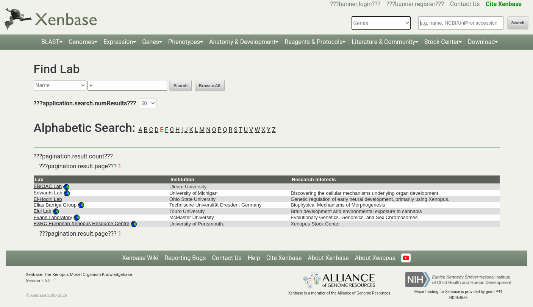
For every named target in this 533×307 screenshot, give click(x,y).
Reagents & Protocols (313, 41)
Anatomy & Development (242, 41)
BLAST (50, 41)
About (375, 258)
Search (517, 22)
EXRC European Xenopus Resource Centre (82, 223)
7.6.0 (46, 280)
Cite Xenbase (284, 258)
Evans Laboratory (53, 217)
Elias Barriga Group (55, 205)
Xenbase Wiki (140, 258)
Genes (150, 41)
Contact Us (465, 4)
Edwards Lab (48, 193)
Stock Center (441, 41)
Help (254, 258)
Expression (118, 41)
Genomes (81, 41)
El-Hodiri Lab (48, 199)
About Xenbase (328, 258)
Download (481, 41)
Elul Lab (43, 211)
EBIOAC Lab (48, 186)
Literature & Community (383, 41)
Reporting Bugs (185, 258)
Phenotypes (184, 41)
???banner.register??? (415, 4)
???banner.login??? (355, 4)
